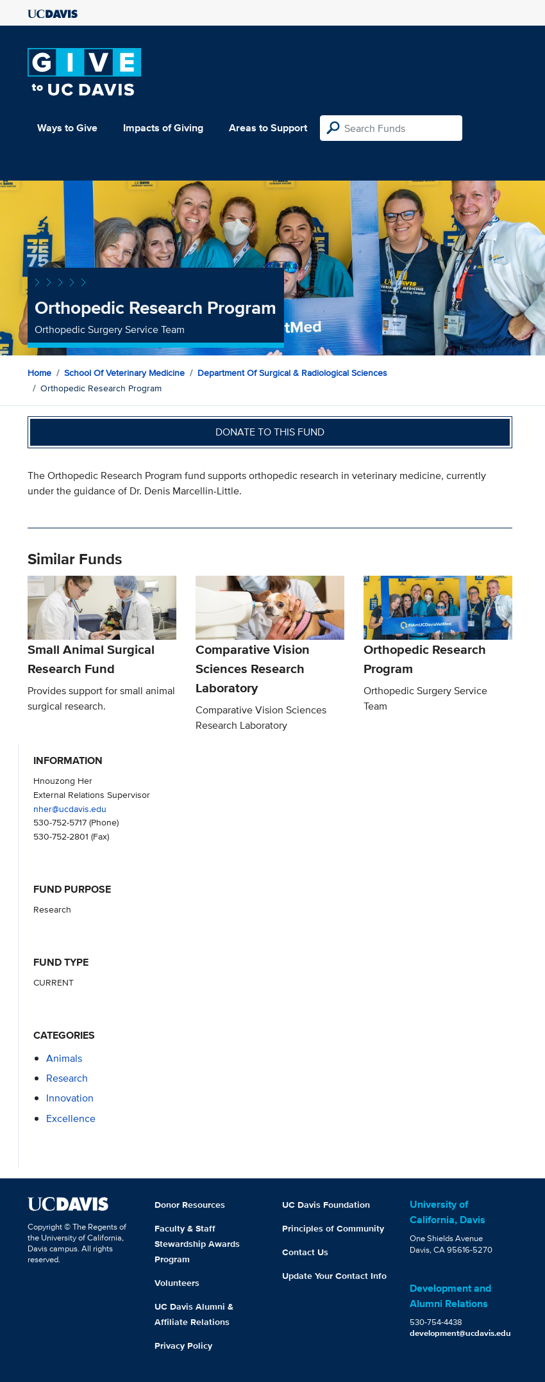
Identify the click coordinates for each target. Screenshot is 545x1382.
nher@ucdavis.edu (69, 808)
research (67, 1078)
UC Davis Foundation (326, 1204)
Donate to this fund (269, 432)
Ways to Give (67, 127)
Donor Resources (190, 1204)
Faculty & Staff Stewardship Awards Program (197, 1243)
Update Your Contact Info (334, 1275)
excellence (71, 1118)
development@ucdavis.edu (460, 1333)
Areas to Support (268, 127)
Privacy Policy (183, 1345)
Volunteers (177, 1282)
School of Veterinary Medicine (124, 372)
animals (64, 1058)
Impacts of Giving (163, 127)
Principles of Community (333, 1228)
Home (39, 372)
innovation (70, 1098)
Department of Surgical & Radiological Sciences (292, 372)
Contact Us (305, 1252)
